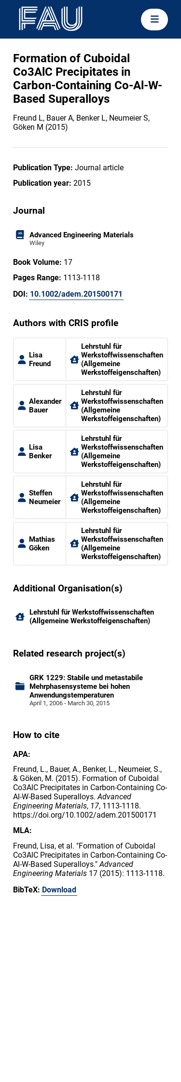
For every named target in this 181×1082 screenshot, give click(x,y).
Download (59, 889)
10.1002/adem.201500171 (76, 294)
